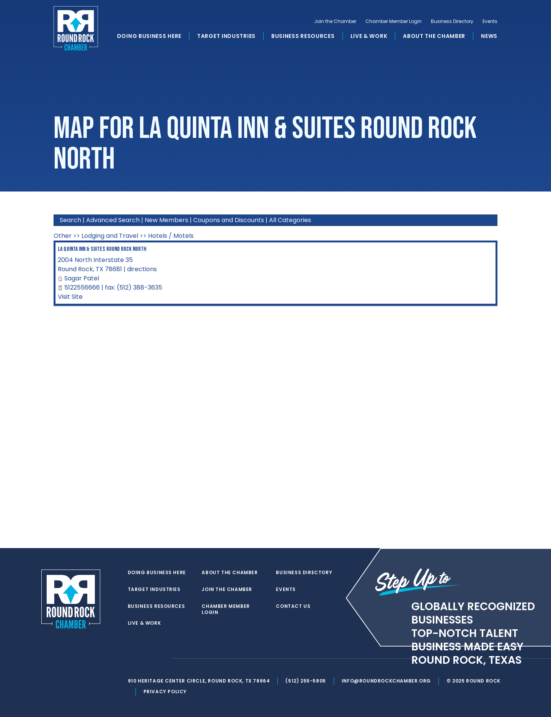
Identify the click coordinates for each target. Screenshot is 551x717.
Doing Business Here (149, 36)
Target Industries (226, 36)
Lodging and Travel (110, 235)
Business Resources (303, 36)
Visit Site (70, 296)
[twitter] (131, 658)
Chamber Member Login (393, 21)
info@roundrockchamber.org (386, 681)
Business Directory (452, 21)
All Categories (290, 220)
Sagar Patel (81, 278)
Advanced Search (113, 220)
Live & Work (369, 36)
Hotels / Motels (171, 235)
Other (63, 235)
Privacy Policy (165, 691)
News (489, 36)
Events (490, 21)
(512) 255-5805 (305, 681)
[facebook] (147, 658)
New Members (166, 220)
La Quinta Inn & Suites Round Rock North (102, 249)
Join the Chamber (335, 21)
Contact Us (293, 606)
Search (70, 220)
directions (142, 269)
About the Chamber (434, 36)
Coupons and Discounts (228, 220)
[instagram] (162, 658)
